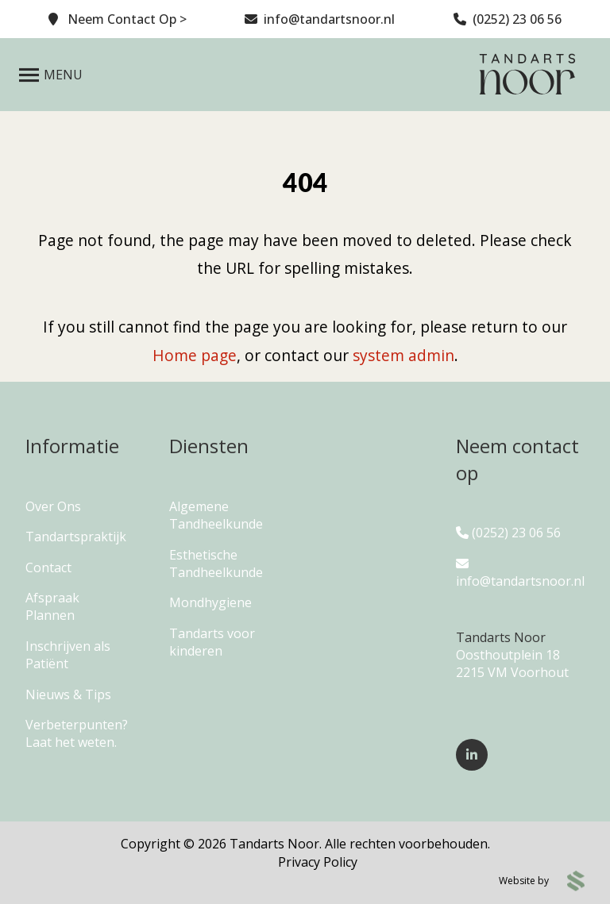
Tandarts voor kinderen (212, 642)
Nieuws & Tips (68, 694)
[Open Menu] (51, 75)
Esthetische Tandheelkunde (216, 563)
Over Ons (53, 506)
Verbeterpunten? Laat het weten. (76, 733)
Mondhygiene (210, 602)
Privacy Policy (317, 862)
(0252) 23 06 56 (508, 532)
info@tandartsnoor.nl (520, 573)
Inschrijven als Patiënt (67, 654)
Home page (194, 355)
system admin (403, 355)
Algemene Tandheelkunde (216, 515)
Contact (48, 567)
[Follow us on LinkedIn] (472, 755)
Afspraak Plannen (52, 606)
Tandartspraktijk (75, 536)
